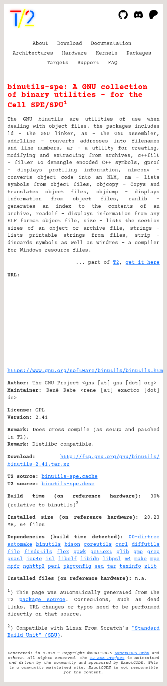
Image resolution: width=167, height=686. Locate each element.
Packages (138, 53)
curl (122, 545)
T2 (116, 263)
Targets (58, 63)
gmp (138, 552)
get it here (143, 263)
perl (54, 567)
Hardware (74, 53)
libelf (67, 559)
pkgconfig (77, 567)
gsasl (15, 559)
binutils (48, 545)
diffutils (145, 545)
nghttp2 (34, 567)
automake (19, 545)
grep (153, 552)
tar (111, 567)
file (13, 552)
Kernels (107, 53)
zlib (150, 567)
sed (99, 567)
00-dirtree (144, 537)
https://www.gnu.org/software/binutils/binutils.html (86, 371)
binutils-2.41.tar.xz (38, 464)
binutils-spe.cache (69, 477)
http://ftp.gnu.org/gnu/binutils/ (110, 457)
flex (63, 552)
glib (123, 552)
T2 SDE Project (107, 658)
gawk (80, 552)
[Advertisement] (137, 320)
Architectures (33, 53)
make (140, 559)
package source (42, 600)
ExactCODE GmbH (131, 653)
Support (88, 63)
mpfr (13, 567)
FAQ (112, 63)
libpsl (112, 559)
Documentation (111, 44)
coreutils (98, 545)
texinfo (130, 567)
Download (69, 44)
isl (50, 559)
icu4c (34, 559)
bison (72, 545)
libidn (89, 559)
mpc (155, 559)
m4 (128, 559)
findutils (38, 552)
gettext (101, 552)
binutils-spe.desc (67, 484)
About (40, 44)
